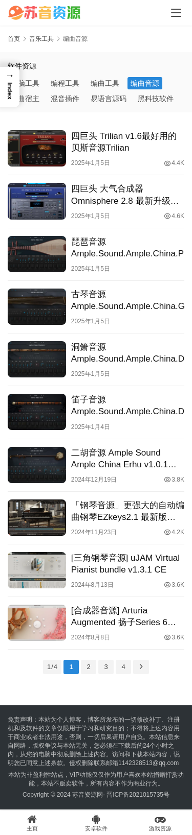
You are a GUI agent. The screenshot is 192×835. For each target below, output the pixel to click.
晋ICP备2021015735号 (137, 794)
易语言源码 (108, 98)
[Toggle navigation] (176, 13)
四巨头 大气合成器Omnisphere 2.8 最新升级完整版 (125, 195)
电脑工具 (25, 83)
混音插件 (65, 98)
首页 (14, 38)
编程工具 (65, 83)
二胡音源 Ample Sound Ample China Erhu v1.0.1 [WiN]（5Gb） (119, 459)
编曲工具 (105, 83)
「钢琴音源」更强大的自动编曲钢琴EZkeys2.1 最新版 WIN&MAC (127, 511)
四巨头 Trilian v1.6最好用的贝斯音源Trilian (124, 142)
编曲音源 (145, 83)
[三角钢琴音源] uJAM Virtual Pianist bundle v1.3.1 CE (125, 564)
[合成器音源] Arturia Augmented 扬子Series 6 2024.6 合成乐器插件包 (119, 617)
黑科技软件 (156, 98)
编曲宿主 (25, 98)
